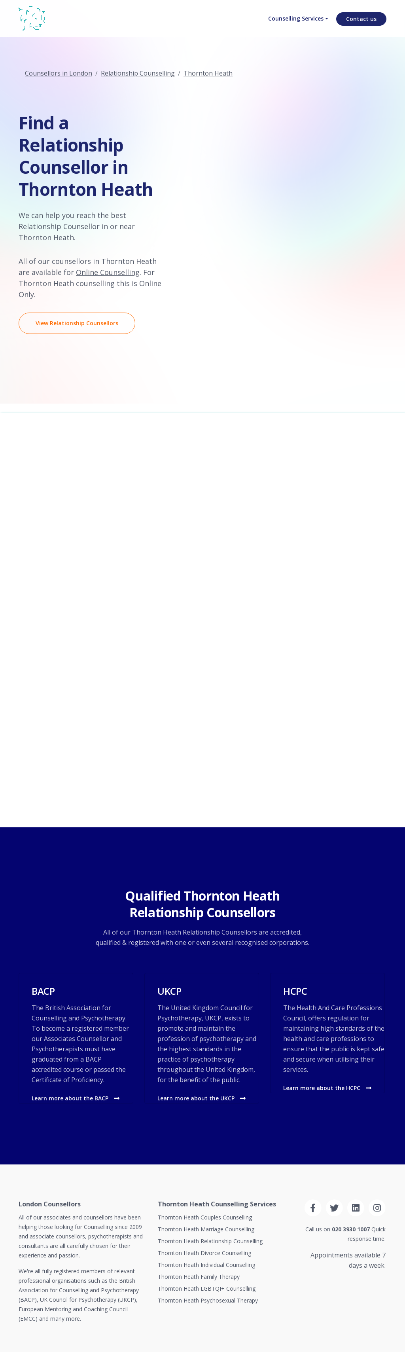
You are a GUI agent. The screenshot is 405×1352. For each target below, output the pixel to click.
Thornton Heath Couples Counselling (205, 1217)
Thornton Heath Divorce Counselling (204, 1253)
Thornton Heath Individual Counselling (206, 1265)
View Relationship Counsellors (77, 323)
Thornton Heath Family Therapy (199, 1276)
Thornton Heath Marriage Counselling (206, 1229)
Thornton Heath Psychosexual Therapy (208, 1300)
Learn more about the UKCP (201, 1098)
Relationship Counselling (138, 73)
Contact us (361, 26)
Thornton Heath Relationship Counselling (210, 1241)
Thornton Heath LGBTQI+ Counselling (206, 1288)
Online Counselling (108, 272)
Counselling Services (292, 26)
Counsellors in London (58, 73)
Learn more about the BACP (75, 1098)
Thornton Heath (208, 73)
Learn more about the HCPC (327, 1088)
